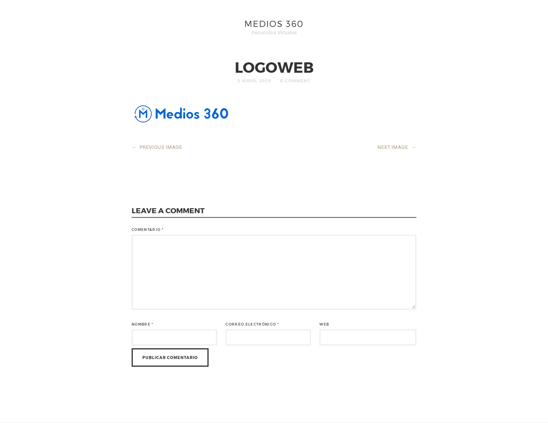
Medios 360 (274, 23)
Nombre (143, 324)
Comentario (148, 229)
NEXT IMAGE (397, 147)
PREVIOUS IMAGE (157, 147)
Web (324, 324)
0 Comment (295, 80)
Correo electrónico (252, 324)
